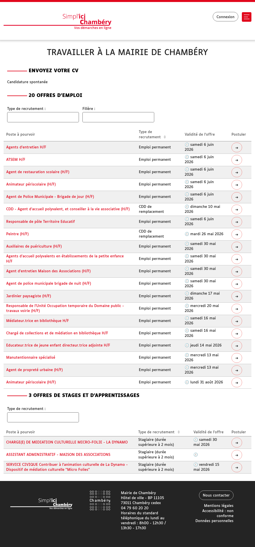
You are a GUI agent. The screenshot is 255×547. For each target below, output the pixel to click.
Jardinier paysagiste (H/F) (28, 296)
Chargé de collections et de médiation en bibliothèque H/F (57, 333)
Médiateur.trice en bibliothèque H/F (37, 321)
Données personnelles (214, 521)
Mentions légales (218, 506)
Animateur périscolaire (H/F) (31, 184)
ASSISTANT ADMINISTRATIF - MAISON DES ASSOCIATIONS (58, 455)
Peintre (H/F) (17, 234)
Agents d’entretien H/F (26, 147)
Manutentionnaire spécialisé (30, 357)
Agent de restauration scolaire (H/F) (37, 172)
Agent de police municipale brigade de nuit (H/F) (48, 283)
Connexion (225, 17)
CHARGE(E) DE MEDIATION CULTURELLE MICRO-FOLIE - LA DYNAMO (67, 442)
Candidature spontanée (27, 82)
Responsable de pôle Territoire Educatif (40, 222)
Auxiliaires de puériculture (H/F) (34, 246)
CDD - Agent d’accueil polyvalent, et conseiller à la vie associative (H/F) (68, 209)
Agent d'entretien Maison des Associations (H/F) (48, 271)
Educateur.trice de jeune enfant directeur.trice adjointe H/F (58, 345)
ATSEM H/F (15, 160)
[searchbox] (13, 117)
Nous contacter (216, 495)
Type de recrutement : (26, 109)
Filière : (88, 109)
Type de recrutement (152, 134)
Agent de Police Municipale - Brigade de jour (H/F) (50, 197)
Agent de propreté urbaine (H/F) (34, 370)
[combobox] (43, 117)
